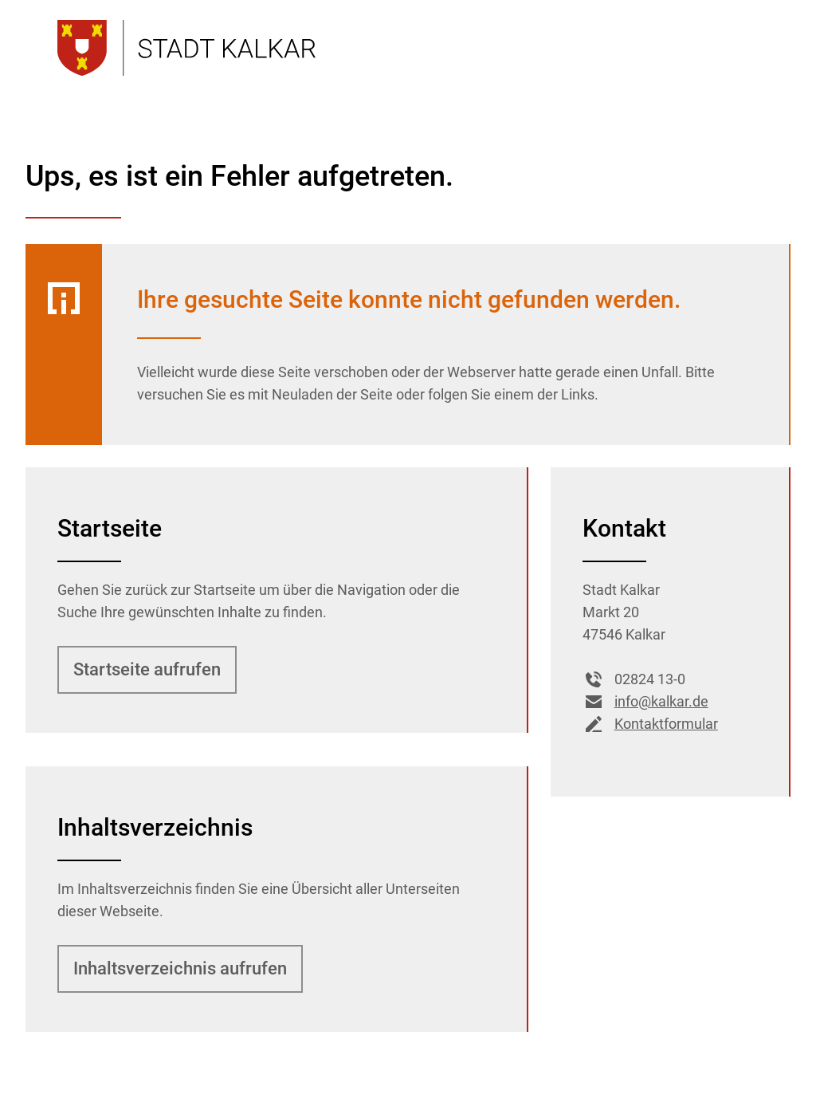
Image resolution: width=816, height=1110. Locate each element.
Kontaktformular (650, 724)
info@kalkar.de (645, 702)
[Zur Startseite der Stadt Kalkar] (186, 48)
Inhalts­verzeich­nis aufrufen (180, 968)
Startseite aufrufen (147, 669)
